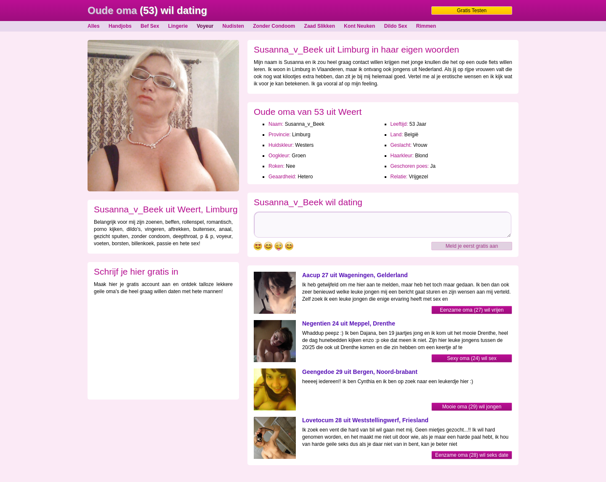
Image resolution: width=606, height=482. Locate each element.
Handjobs (120, 26)
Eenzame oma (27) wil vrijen (471, 310)
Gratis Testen (471, 10)
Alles (94, 26)
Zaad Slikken (319, 26)
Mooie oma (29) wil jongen (472, 407)
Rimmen (426, 26)
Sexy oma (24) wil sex (471, 358)
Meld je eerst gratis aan (472, 246)
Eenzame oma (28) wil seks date (471, 455)
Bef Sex (150, 26)
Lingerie (178, 26)
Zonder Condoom (274, 26)
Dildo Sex (395, 26)
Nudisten (233, 26)
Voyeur (205, 26)
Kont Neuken (359, 26)
